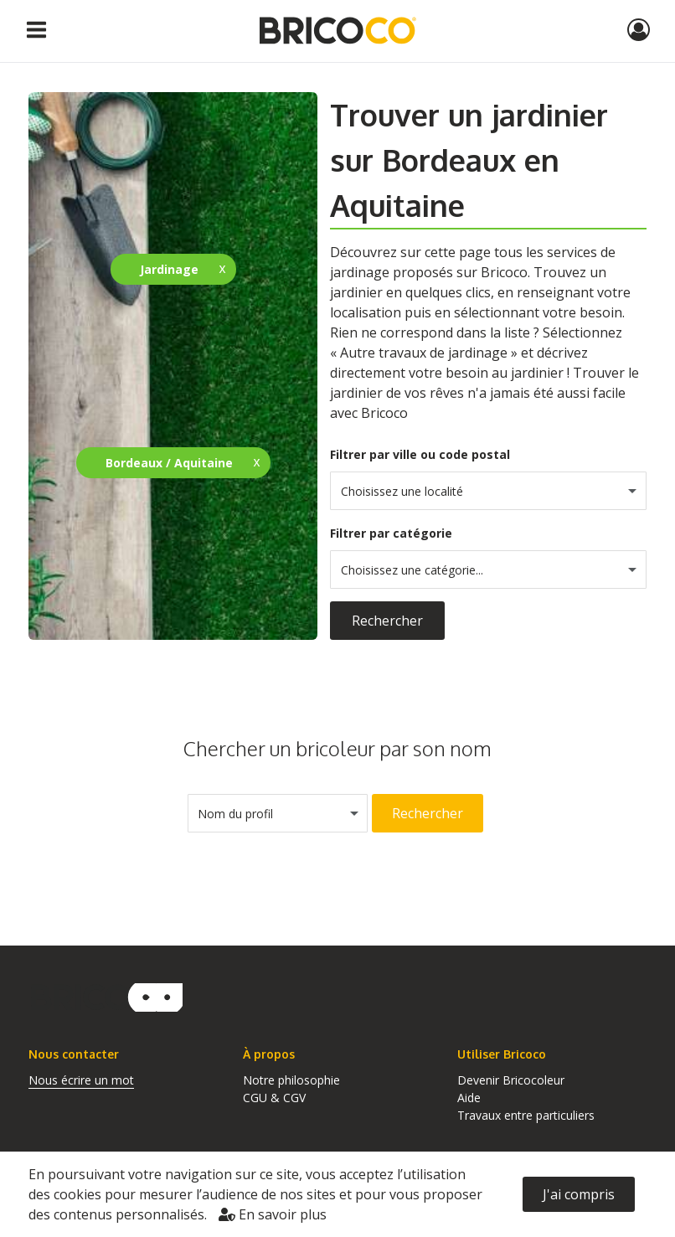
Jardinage (169, 269)
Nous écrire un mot (81, 1080)
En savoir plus (273, 1214)
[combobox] (488, 491)
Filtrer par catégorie (391, 533)
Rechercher (387, 620)
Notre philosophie (291, 1080)
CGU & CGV (274, 1098)
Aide (469, 1098)
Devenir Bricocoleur (510, 1080)
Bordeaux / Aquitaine (169, 463)
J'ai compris (579, 1194)
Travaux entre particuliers (526, 1115)
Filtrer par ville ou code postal (420, 454)
